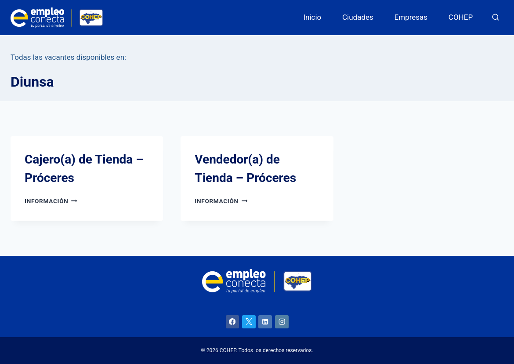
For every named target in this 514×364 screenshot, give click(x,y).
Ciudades (357, 17)
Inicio (312, 17)
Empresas (411, 17)
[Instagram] (282, 322)
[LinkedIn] (265, 322)
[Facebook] (232, 322)
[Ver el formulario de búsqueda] (495, 17)
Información (51, 200)
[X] (249, 322)
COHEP (461, 17)
